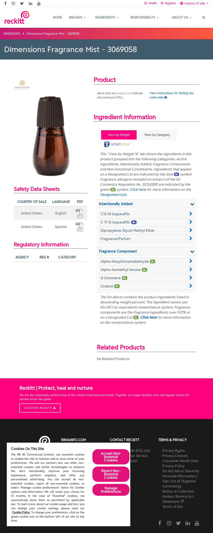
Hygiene (168, 3)
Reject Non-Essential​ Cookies (111, 474)
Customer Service (133, 456)
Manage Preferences (111, 490)
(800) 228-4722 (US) (134, 451)
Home (57, 17)
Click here (138, 189)
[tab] (117, 144)
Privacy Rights (173, 451)
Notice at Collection (178, 491)
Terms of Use (172, 506)
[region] (68, 484)
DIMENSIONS (11, 34)
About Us (181, 17)
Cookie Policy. (21, 512)
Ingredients (107, 17)
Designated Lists (113, 194)
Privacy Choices (175, 456)
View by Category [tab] (157, 135)
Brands (77, 17)
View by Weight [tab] (119, 135)
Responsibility (145, 17)
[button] (146, 214)
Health (150, 3)
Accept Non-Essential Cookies (111, 456)
